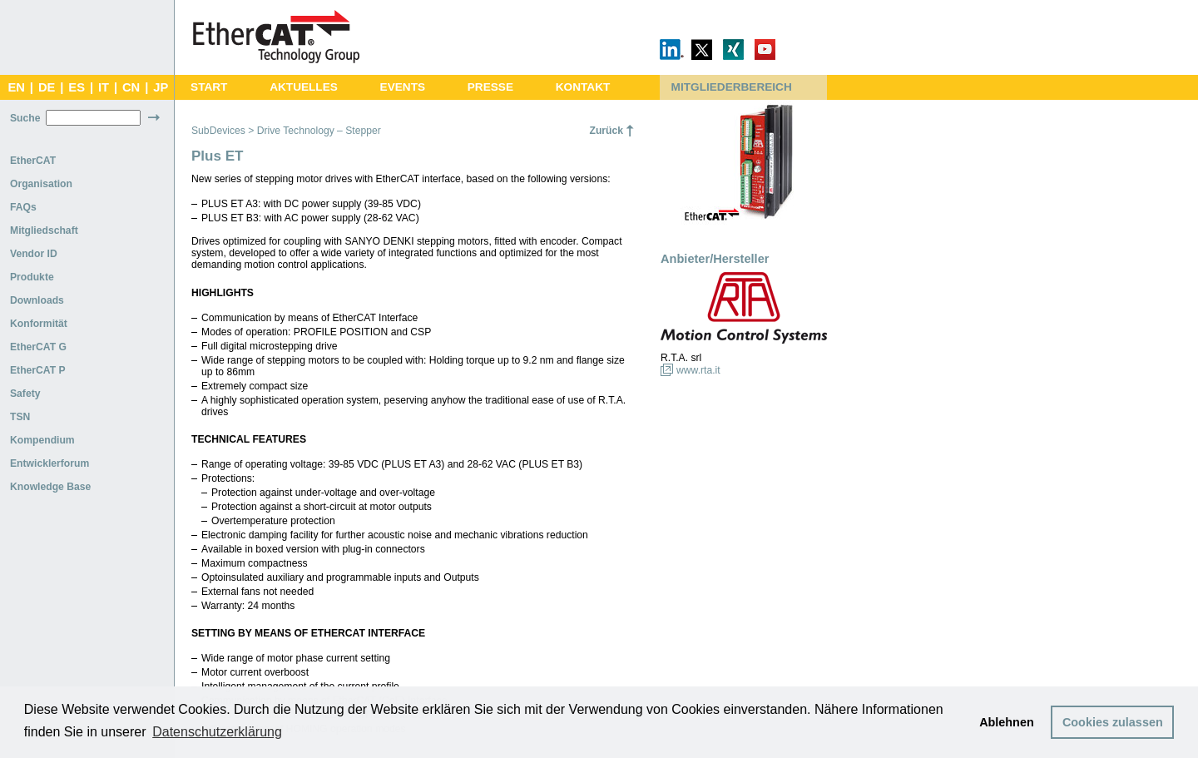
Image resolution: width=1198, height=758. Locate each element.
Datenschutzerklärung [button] (217, 732)
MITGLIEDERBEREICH (731, 87)
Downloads (37, 300)
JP (160, 87)
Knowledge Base (50, 487)
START (209, 87)
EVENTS (402, 87)
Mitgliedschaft (44, 230)
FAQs (23, 207)
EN (15, 87)
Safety (25, 393)
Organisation (41, 184)
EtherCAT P (38, 370)
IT (103, 87)
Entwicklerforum (49, 463)
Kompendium (42, 440)
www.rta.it (698, 370)
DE (46, 87)
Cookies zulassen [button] (1112, 722)
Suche (25, 118)
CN (131, 87)
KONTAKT (583, 87)
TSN (20, 417)
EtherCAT (33, 160)
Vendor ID (33, 254)
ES (76, 87)
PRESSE (490, 87)
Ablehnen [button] (1006, 722)
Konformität (38, 323)
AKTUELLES (304, 87)
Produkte (32, 277)
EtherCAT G (38, 347)
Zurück (606, 130)
